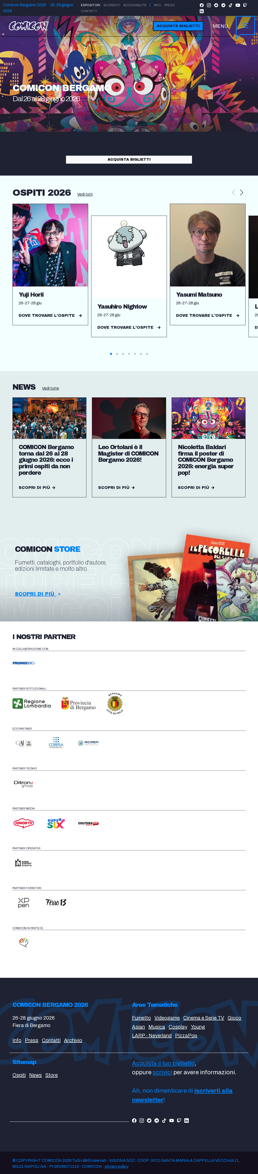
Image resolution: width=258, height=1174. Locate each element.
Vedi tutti (85, 194)
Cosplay (178, 1027)
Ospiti (19, 1075)
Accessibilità (134, 5)
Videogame (167, 1018)
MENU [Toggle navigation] (220, 26)
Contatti (89, 11)
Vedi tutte (50, 388)
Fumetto (141, 1018)
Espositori (90, 5)
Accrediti (111, 5)
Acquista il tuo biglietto (163, 1063)
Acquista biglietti (178, 26)
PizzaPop (186, 1035)
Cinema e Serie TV (203, 1018)
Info (157, 5)
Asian (138, 1027)
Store (51, 1075)
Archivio (73, 1040)
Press (169, 5)
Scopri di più (38, 594)
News (35, 1075)
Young (198, 1027)
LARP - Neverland (152, 1035)
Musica (156, 1027)
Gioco (234, 1018)
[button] (242, 193)
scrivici (162, 1072)
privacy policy (117, 1166)
